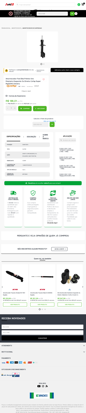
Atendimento (43, 346)
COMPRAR (26, 108)
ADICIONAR (41, 108)
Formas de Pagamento (17, 96)
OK (72, 13)
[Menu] (3, 4)
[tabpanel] (42, 46)
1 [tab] (41, 64)
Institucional (43, 352)
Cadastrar (42, 338)
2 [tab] (43, 64)
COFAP (11, 86)
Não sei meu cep (49, 121)
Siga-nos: (42, 383)
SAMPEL (69, 289)
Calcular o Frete (40, 124)
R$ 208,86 (11, 103)
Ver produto (15, 304)
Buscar (17, 5)
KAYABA (15, 289)
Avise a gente (60, 249)
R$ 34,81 (26, 103)
